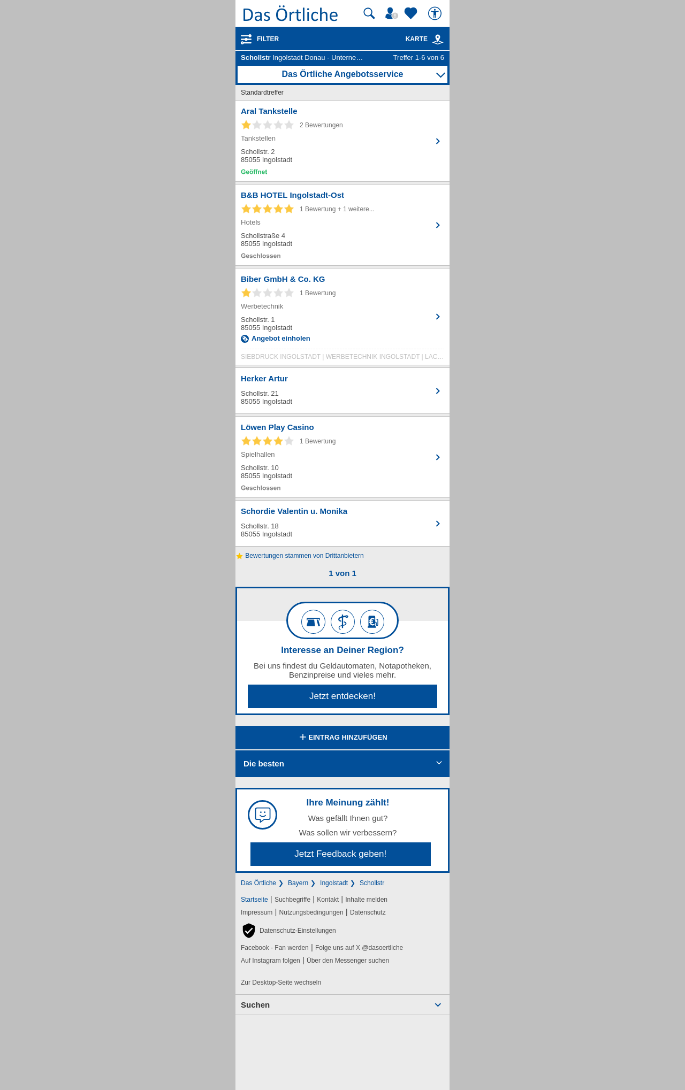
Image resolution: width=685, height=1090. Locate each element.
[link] (437, 39)
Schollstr (372, 883)
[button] (288, 930)
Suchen (255, 1004)
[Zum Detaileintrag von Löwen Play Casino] (342, 457)
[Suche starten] (369, 13)
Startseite (254, 899)
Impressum (256, 912)
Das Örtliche (258, 883)
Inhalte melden (366, 899)
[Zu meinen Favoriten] (412, 13)
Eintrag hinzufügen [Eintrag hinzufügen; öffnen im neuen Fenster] (342, 738)
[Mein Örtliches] (393, 13)
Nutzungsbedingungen (311, 912)
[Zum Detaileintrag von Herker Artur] (342, 390)
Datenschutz (368, 912)
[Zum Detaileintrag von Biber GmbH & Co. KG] (342, 319)
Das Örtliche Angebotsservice (342, 74)
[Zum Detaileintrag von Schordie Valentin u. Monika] (342, 523)
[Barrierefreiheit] (436, 13)
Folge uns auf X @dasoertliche (359, 947)
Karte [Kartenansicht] (425, 39)
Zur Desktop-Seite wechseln (281, 982)
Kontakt (328, 899)
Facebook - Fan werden (275, 947)
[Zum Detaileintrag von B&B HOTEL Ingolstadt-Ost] (342, 225)
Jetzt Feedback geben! (340, 854)
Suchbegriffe (292, 899)
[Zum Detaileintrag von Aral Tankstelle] (342, 141)
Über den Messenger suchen (348, 960)
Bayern (298, 883)
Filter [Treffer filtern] (268, 39)
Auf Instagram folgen (270, 960)
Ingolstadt (334, 883)
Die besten (263, 763)
